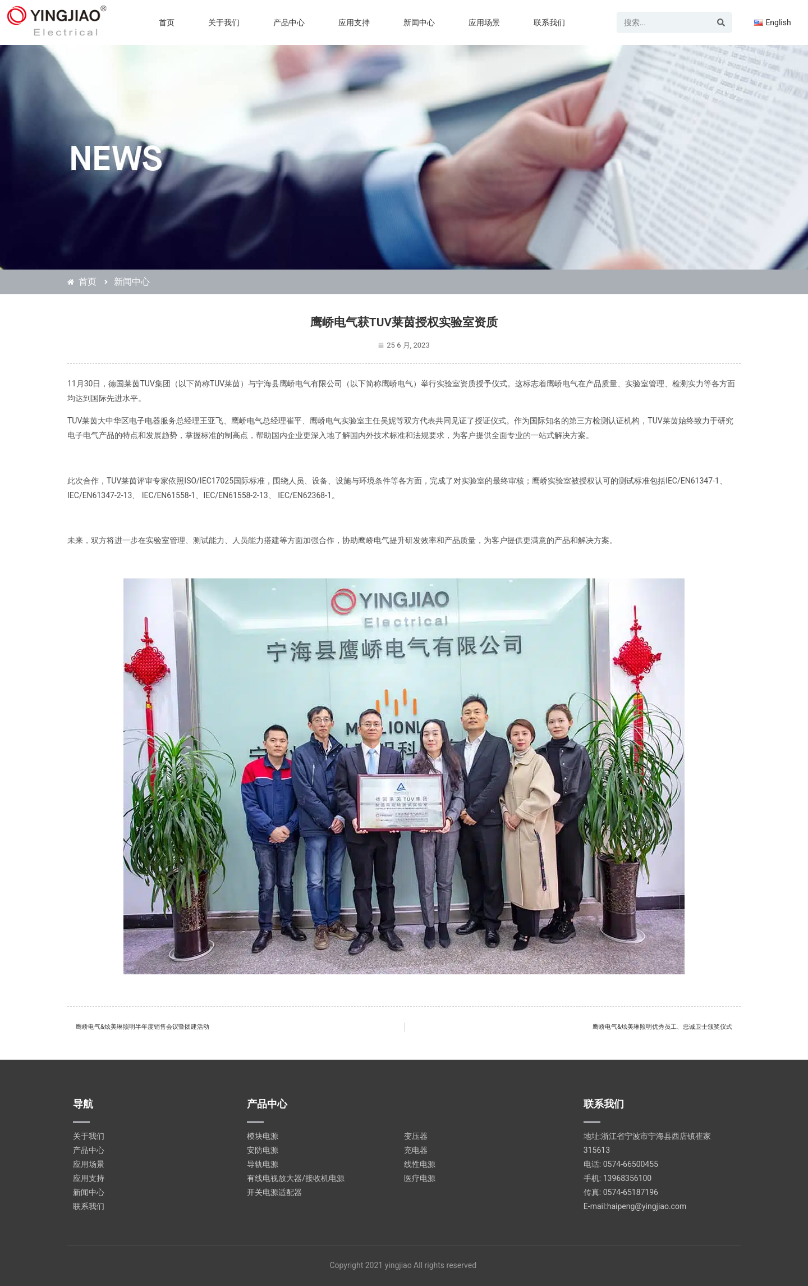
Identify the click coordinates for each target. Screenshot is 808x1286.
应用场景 (484, 22)
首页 (167, 22)
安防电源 (262, 1150)
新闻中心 (419, 22)
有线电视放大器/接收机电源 (296, 1178)
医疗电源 (419, 1178)
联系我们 (549, 22)
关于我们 (224, 22)
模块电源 (262, 1136)
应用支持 (354, 22)
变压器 (416, 1136)
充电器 (416, 1150)
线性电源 (419, 1164)
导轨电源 (262, 1164)
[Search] (721, 22)
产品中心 (289, 22)
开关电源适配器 (274, 1192)
